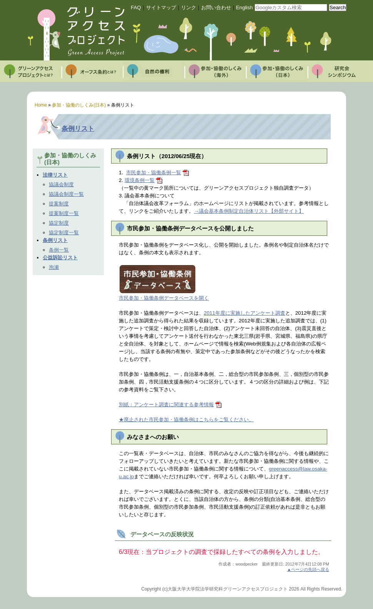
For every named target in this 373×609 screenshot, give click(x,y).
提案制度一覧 (64, 213)
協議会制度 (61, 184)
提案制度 (59, 204)
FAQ (136, 7)
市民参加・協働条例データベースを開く (164, 298)
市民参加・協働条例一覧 (153, 172)
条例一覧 (59, 250)
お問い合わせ (216, 7)
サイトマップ (161, 7)
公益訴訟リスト (60, 257)
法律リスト (55, 175)
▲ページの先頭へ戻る (308, 569)
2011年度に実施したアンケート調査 (244, 313)
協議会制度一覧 (66, 194)
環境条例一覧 (140, 180)
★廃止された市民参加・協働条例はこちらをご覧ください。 (186, 419)
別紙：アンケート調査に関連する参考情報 (166, 404)
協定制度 (59, 223)
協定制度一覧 (64, 232)
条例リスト (78, 128)
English (244, 7)
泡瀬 (54, 267)
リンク (188, 7)
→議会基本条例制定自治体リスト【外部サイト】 (249, 211)
